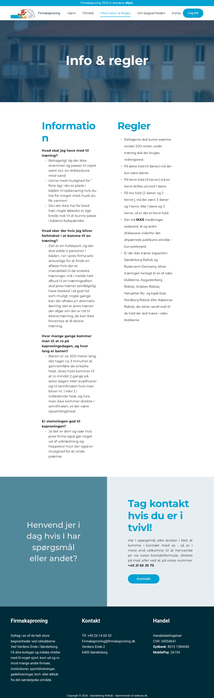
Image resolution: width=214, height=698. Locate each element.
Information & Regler (115, 13)
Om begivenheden (151, 13)
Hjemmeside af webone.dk (131, 695)
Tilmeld (87, 13)
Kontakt (178, 13)
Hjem (72, 13)
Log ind (193, 13)
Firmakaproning (49, 13)
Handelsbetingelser (167, 636)
